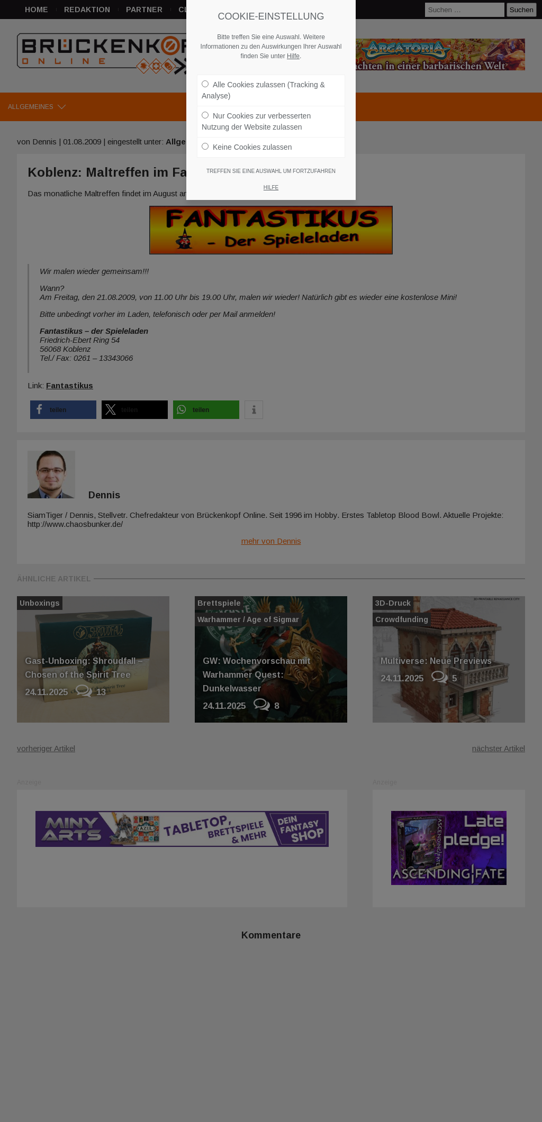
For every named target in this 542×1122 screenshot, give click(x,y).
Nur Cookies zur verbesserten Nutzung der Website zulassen (256, 121)
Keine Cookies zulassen (247, 147)
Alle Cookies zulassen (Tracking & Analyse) (263, 90)
